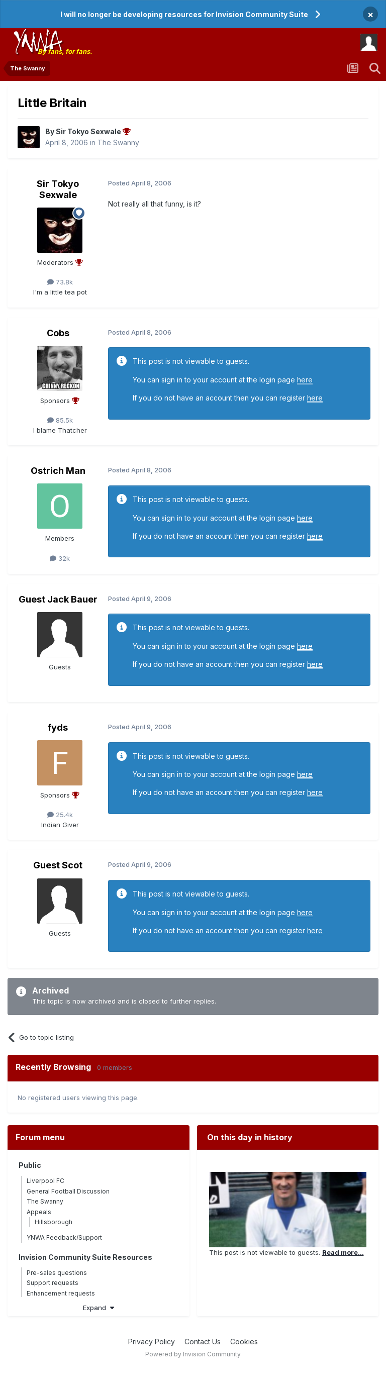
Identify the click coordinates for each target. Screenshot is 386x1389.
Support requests (52, 1282)
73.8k (60, 282)
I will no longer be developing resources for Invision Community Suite (184, 14)
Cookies (244, 1341)
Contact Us (202, 1341)
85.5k (60, 420)
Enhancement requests (61, 1293)
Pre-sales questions (57, 1272)
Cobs (58, 333)
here (305, 379)
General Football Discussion (68, 1191)
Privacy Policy (151, 1341)
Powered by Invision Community (193, 1354)
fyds (58, 727)
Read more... (343, 1252)
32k (60, 558)
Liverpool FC (45, 1180)
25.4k (60, 815)
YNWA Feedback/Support (64, 1237)
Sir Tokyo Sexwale (58, 189)
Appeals (39, 1212)
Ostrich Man (58, 470)
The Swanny (118, 142)
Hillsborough (53, 1222)
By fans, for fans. (65, 51)
